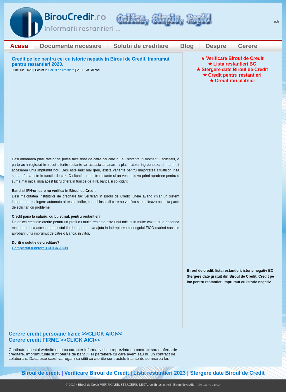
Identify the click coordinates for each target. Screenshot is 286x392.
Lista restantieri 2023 (159, 373)
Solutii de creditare (141, 45)
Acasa (19, 45)
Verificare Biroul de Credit (96, 373)
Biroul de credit (40, 373)
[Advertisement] (95, 116)
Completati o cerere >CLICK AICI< (40, 248)
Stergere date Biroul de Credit (227, 373)
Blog (187, 45)
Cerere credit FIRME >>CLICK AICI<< (54, 340)
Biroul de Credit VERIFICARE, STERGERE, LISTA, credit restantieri (124, 384)
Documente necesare (70, 45)
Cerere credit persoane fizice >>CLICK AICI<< (65, 334)
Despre (215, 45)
